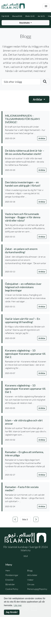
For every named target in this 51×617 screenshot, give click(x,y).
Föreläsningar (11, 575)
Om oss (30, 584)
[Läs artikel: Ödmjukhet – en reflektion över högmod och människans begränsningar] (26, 287)
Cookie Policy (11, 589)
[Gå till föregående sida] (15, 519)
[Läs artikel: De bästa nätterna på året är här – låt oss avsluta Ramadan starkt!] (26, 152)
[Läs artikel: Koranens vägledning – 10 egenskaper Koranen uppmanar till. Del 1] (26, 388)
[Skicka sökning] (44, 81)
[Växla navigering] (46, 6)
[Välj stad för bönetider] (25, 22)
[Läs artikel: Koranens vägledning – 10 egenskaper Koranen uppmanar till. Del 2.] (26, 354)
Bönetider (10, 584)
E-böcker (9, 579)
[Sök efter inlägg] (20, 81)
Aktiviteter (32, 575)
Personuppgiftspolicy (37, 589)
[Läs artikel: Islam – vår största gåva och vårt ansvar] (26, 422)
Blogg (30, 570)
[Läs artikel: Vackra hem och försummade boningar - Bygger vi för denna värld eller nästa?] (26, 217)
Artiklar (41, 138)
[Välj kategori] (39, 99)
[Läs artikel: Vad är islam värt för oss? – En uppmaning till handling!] (26, 320)
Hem (7, 570)
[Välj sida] (25, 519)
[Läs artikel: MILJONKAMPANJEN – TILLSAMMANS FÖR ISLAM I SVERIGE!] (26, 119)
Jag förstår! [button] (12, 612)
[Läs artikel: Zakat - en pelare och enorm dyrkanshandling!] (26, 250)
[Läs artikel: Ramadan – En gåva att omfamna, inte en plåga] (26, 453)
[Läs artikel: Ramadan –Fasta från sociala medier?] (26, 488)
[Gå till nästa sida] (35, 519)
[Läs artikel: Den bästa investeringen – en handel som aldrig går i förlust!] (26, 184)
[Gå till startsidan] (13, 6)
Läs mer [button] (18, 605)
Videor (30, 579)
